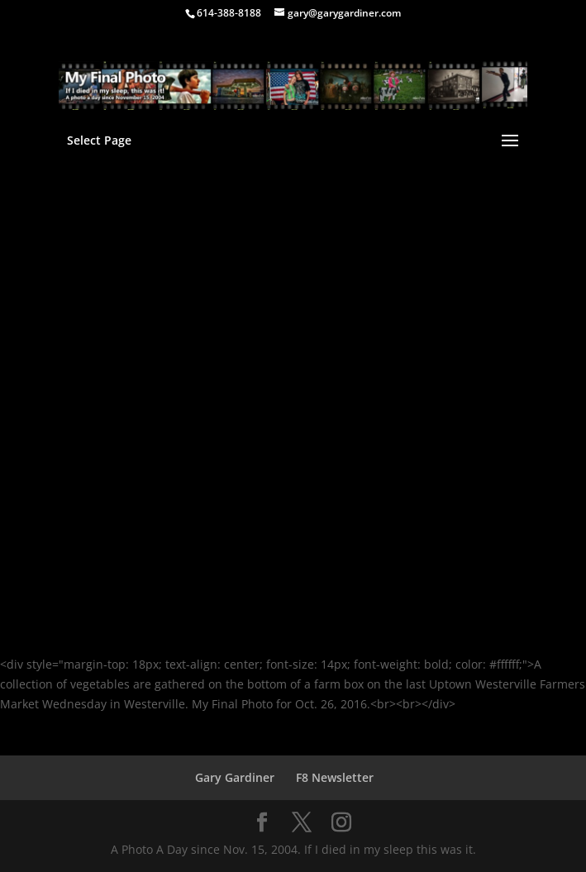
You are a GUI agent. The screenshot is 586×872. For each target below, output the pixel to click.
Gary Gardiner (234, 777)
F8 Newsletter (335, 777)
